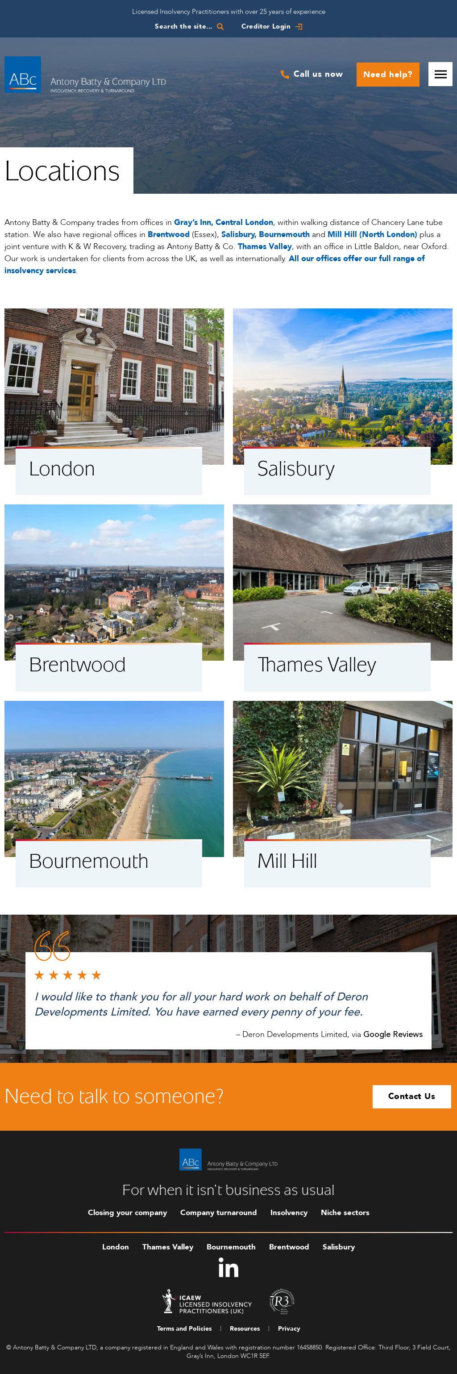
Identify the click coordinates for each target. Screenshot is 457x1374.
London (115, 1247)
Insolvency (288, 1212)
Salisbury (339, 1247)
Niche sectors (345, 1212)
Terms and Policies (184, 1328)
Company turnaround (218, 1212)
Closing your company (127, 1212)
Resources (245, 1328)
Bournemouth (231, 1247)
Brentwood (289, 1247)
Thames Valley (167, 1247)
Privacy (289, 1328)
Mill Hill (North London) (372, 234)
